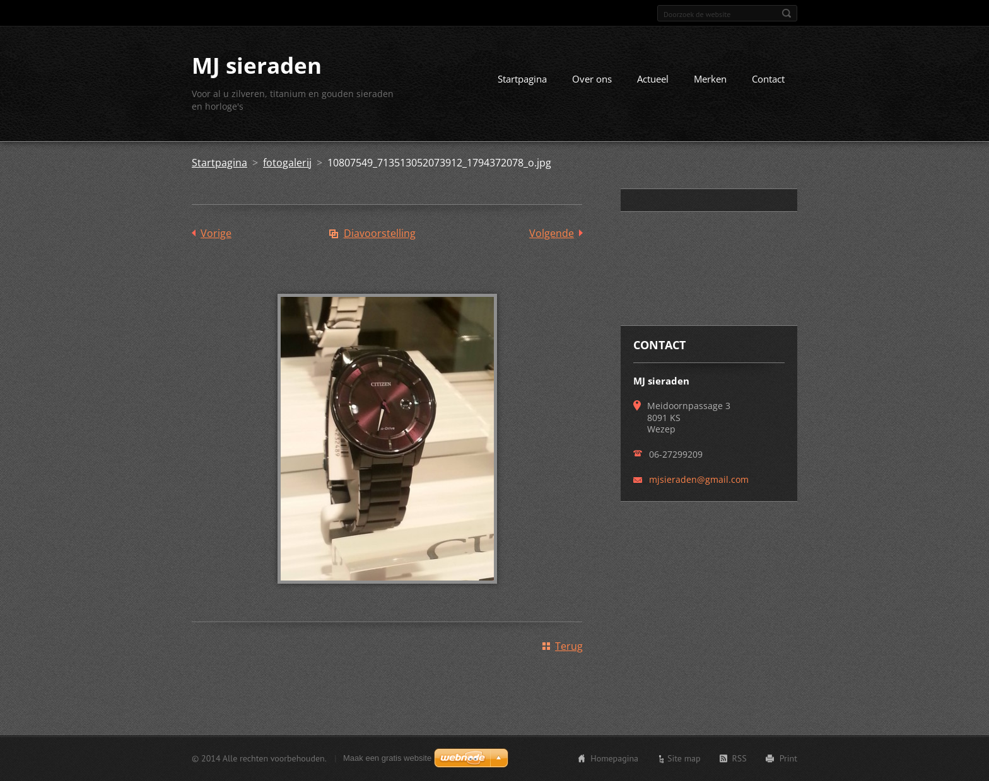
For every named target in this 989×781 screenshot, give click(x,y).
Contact (768, 78)
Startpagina (522, 78)
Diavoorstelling (380, 233)
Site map (684, 758)
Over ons (592, 78)
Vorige (216, 233)
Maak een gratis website (387, 758)
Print (788, 758)
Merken (710, 78)
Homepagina (614, 758)
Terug (569, 646)
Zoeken (786, 13)
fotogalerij (287, 163)
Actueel (653, 78)
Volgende (551, 233)
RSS (739, 758)
